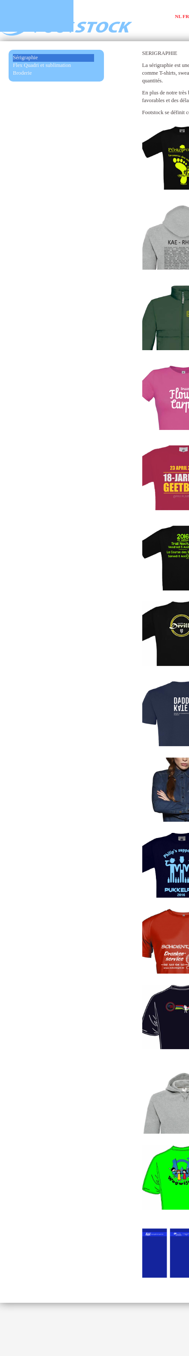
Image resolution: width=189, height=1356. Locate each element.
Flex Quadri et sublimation (42, 65)
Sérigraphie (25, 57)
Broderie (22, 73)
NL (178, 16)
